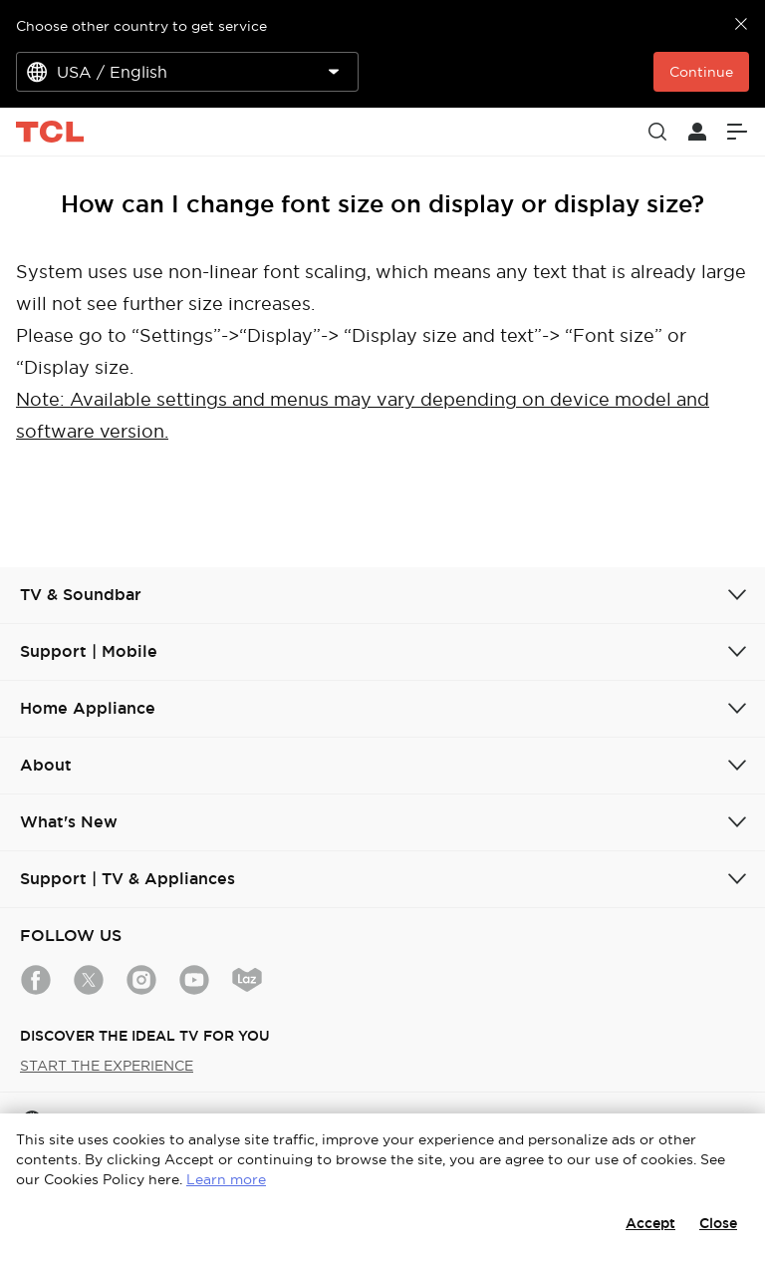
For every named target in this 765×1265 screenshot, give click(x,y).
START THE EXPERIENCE (106, 1066)
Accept (650, 1223)
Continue (701, 72)
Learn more (226, 1179)
